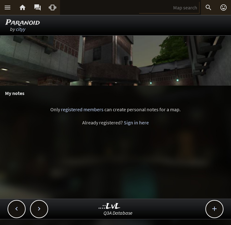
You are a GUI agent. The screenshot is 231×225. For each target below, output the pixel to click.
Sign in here (136, 122)
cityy (20, 29)
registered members (82, 109)
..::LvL (109, 206)
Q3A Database (118, 213)
